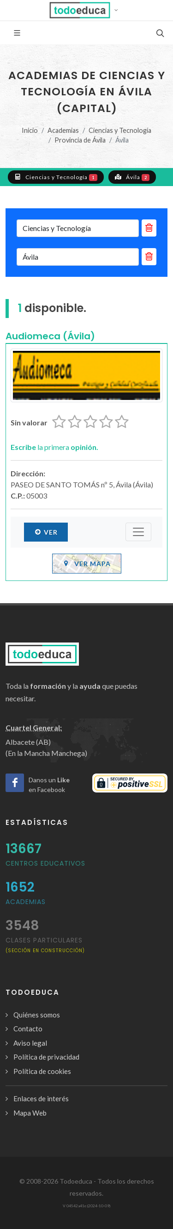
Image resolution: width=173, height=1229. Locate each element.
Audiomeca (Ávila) (50, 336)
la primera (54, 447)
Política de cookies (42, 1071)
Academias (63, 130)
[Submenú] (138, 532)
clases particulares (45, 945)
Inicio (30, 130)
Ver (46, 531)
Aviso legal (30, 1043)
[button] (86, 10)
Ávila (132, 176)
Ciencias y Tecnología (120, 130)
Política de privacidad (46, 1057)
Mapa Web (30, 1113)
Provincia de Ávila (80, 140)
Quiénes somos (36, 1015)
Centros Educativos (45, 863)
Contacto (27, 1028)
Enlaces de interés (41, 1098)
